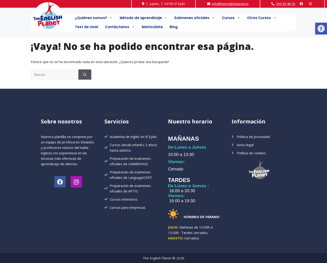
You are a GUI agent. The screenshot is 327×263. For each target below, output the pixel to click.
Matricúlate (152, 27)
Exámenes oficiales (196, 17)
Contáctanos (121, 27)
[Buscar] (84, 74)
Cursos (233, 17)
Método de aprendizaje (145, 17)
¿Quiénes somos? (95, 17)
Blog (174, 27)
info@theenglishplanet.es (230, 4)
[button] (321, 28)
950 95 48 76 (285, 4)
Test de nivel (86, 27)
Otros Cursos (263, 17)
